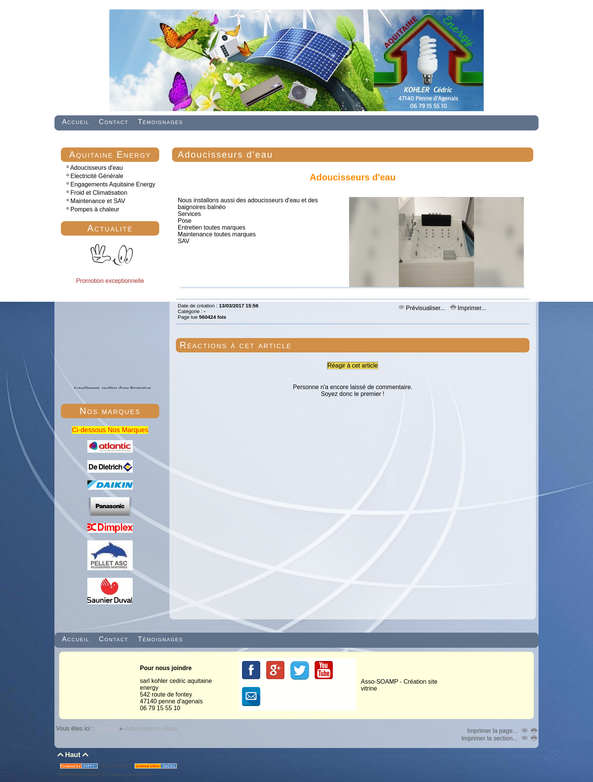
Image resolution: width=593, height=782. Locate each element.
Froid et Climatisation (98, 192)
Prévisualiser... (423, 308)
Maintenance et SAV (97, 201)
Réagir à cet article (353, 365)
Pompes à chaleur (94, 209)
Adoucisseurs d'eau (96, 167)
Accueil (108, 728)
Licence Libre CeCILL (130, 774)
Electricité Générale (96, 176)
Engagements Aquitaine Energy (112, 184)
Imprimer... (468, 308)
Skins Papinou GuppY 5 (82, 774)
